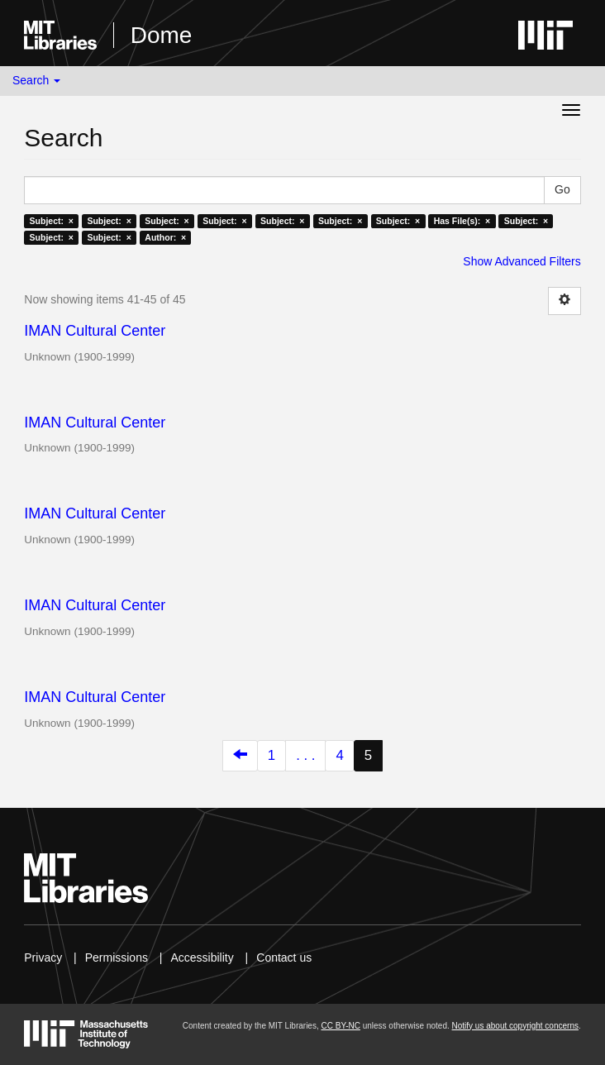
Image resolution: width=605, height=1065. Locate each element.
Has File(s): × (462, 221)
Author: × (165, 237)
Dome (162, 35)
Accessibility (201, 957)
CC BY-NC (340, 1025)
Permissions (116, 957)
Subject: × (52, 221)
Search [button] (36, 80)
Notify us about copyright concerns (515, 1025)
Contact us (284, 957)
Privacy (43, 957)
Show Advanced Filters (521, 261)
